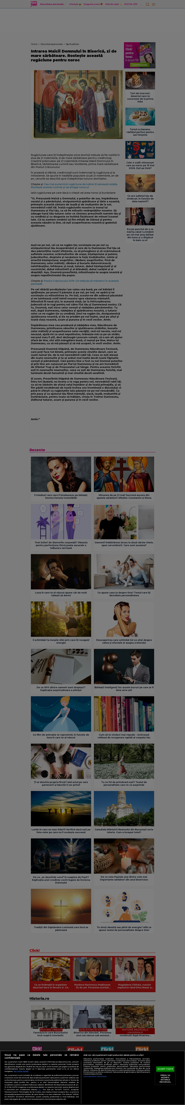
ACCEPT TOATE (165, 1069)
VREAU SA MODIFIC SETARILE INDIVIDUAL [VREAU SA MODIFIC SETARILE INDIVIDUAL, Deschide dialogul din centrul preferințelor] (165, 1078)
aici (39, 1089)
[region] (92, 1078)
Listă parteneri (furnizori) (94, 1076)
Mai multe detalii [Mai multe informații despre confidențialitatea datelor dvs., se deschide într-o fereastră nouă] (21, 1071)
